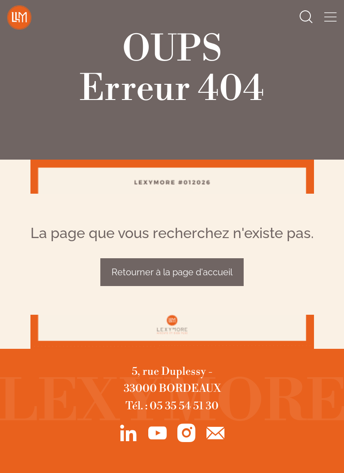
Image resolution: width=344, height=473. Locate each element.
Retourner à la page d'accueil (172, 272)
